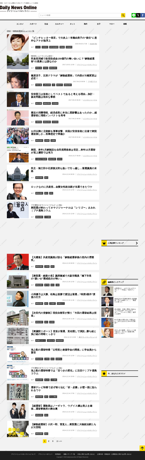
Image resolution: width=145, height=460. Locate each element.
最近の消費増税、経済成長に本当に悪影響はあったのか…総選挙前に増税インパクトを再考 (64, 114)
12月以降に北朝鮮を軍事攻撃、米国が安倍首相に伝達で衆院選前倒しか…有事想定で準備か (64, 132)
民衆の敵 (38, 85)
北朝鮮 (53, 140)
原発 (51, 193)
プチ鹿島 (47, 217)
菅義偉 (62, 47)
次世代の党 (51, 340)
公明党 (47, 266)
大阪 (57, 285)
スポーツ (33, 24)
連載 (125, 24)
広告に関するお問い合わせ (86, 454)
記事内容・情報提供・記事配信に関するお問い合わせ (114, 454)
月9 (53, 85)
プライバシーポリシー (45, 454)
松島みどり (61, 303)
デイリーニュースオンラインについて (23, 454)
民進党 (46, 68)
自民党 (60, 159)
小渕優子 (52, 303)
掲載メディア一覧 (69, 454)
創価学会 (58, 359)
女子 (98, 24)
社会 (46, 24)
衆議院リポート (40, 340)
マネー (111, 24)
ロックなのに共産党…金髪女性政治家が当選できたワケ (61, 186)
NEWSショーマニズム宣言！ (42, 56)
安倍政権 (55, 103)
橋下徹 (47, 285)
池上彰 (47, 380)
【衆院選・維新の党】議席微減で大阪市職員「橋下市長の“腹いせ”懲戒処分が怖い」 (61, 277)
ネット (72, 24)
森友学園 (38, 103)
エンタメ (20, 24)
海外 (85, 24)
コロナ (38, 47)
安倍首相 (55, 122)
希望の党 (38, 68)
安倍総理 (69, 47)
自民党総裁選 (54, 47)
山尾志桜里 (47, 85)
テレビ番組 (53, 396)
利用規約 (58, 454)
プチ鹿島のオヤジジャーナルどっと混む (46, 205)
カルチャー (59, 24)
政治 (46, 177)
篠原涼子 (59, 85)
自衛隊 (47, 140)
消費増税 (38, 122)
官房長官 (45, 47)
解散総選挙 (53, 68)
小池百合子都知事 (41, 159)
